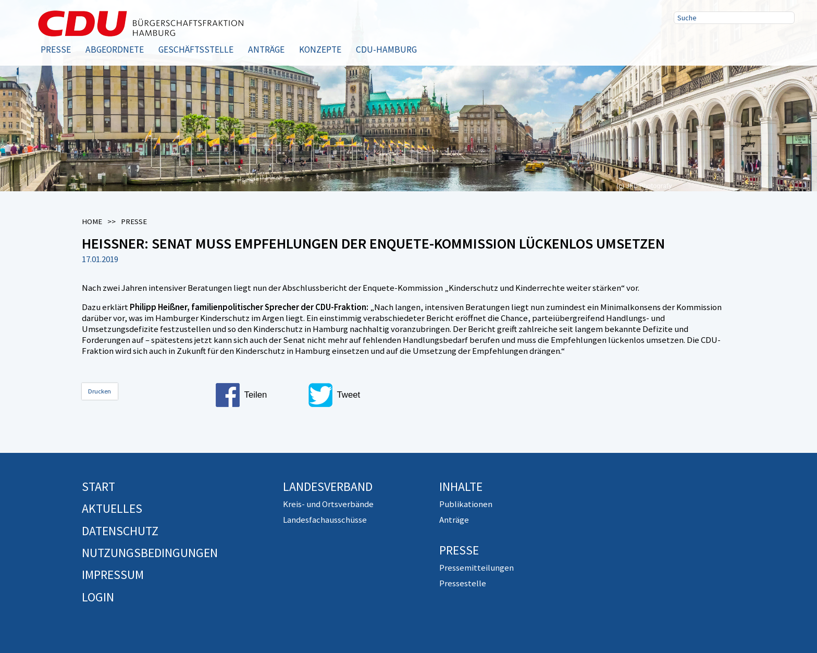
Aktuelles (112, 508)
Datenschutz (120, 530)
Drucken (99, 391)
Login (98, 597)
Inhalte (460, 486)
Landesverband (328, 486)
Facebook (685, 43)
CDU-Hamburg (386, 49)
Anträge (266, 49)
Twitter (718, 43)
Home (92, 221)
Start (98, 486)
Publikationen (465, 504)
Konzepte (320, 49)
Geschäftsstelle (195, 49)
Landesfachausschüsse (325, 519)
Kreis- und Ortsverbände (328, 504)
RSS (751, 43)
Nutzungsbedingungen (150, 552)
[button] (257, 395)
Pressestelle (462, 583)
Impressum (113, 574)
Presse (56, 49)
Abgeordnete (114, 49)
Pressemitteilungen (476, 567)
